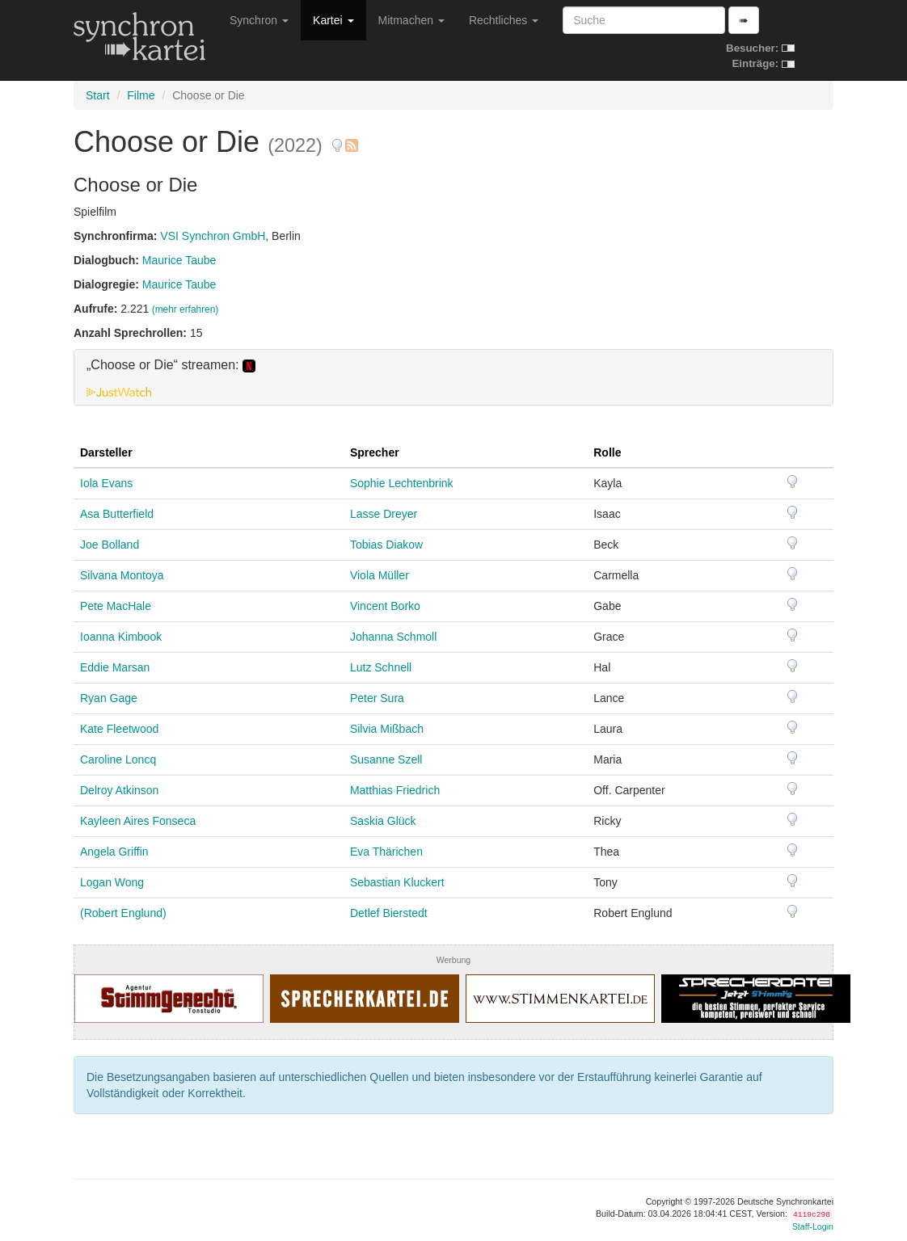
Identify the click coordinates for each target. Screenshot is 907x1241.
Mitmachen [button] (411, 20)
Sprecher (374, 452)
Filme (140, 95)
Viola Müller (379, 575)
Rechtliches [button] (503, 20)
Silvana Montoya (122, 575)
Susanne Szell (386, 759)
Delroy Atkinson (119, 790)
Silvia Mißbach (387, 728)
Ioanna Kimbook (121, 636)
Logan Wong (112, 882)
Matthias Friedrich (395, 790)
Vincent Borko (385, 605)
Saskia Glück (383, 820)
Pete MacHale (115, 605)
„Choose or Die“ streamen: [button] (170, 365)
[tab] (453, 377)
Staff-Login (812, 1226)
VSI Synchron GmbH (212, 235)
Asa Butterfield (117, 513)
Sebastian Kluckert (397, 882)
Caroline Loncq (118, 759)
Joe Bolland (109, 544)
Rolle (607, 452)
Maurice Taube (179, 260)
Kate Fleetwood (119, 728)
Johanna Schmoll (393, 636)
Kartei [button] (333, 20)
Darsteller (106, 452)
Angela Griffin (114, 851)
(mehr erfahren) (185, 309)
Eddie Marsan (115, 667)
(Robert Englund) (123, 913)
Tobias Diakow (386, 544)
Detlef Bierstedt (389, 913)
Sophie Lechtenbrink (402, 483)
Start (98, 95)
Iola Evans (106, 483)
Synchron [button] (259, 20)
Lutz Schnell (380, 667)
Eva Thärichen (386, 851)
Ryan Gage (108, 698)
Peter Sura (377, 698)
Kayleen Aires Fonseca (138, 820)
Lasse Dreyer (383, 513)
